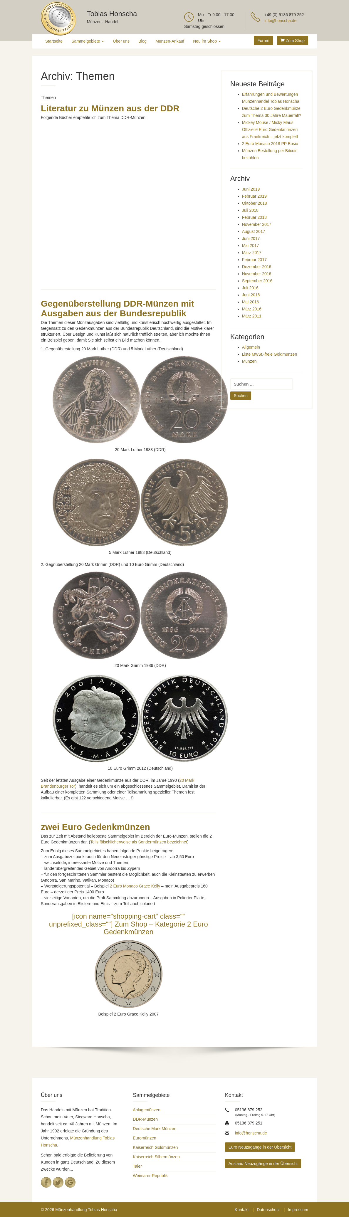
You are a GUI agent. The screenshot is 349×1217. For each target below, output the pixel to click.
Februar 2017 (254, 259)
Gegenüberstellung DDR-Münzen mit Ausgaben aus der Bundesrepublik (117, 308)
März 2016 (251, 309)
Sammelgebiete (87, 41)
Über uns (121, 41)
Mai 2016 (250, 302)
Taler (137, 1166)
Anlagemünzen (146, 1109)
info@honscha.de (280, 20)
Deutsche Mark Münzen (154, 1128)
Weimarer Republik (150, 1175)
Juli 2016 (250, 287)
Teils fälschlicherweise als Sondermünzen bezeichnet (138, 842)
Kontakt (242, 1209)
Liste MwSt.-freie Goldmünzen (269, 354)
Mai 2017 (250, 245)
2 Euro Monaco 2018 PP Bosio (270, 143)
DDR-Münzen (145, 1119)
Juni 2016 (251, 295)
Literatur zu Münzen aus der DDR (110, 108)
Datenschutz (268, 1209)
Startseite (54, 41)
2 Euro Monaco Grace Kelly (135, 886)
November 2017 (256, 224)
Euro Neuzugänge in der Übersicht (260, 1147)
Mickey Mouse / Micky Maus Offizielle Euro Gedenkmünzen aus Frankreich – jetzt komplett (270, 129)
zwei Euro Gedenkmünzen (95, 827)
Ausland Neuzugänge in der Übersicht (263, 1163)
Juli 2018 (250, 210)
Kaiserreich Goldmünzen (155, 1147)
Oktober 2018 (254, 203)
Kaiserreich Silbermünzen (156, 1156)
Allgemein (251, 347)
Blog (142, 41)
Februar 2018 (254, 217)
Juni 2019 (251, 189)
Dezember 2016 (256, 266)
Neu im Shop (207, 41)
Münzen (249, 361)
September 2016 (257, 280)
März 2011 (251, 316)
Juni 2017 (251, 238)
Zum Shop (293, 40)
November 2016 (256, 273)
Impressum (298, 1209)
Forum (263, 40)
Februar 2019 (254, 196)
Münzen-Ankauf (169, 41)
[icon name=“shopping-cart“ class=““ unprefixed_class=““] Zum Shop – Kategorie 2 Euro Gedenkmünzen (128, 924)
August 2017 (253, 231)
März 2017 (251, 252)
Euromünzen (144, 1138)
